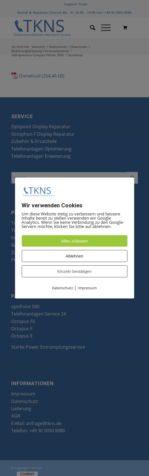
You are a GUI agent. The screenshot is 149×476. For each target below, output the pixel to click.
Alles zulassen (74, 241)
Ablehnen (74, 256)
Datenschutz (62, 288)
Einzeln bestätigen (74, 271)
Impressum (87, 288)
